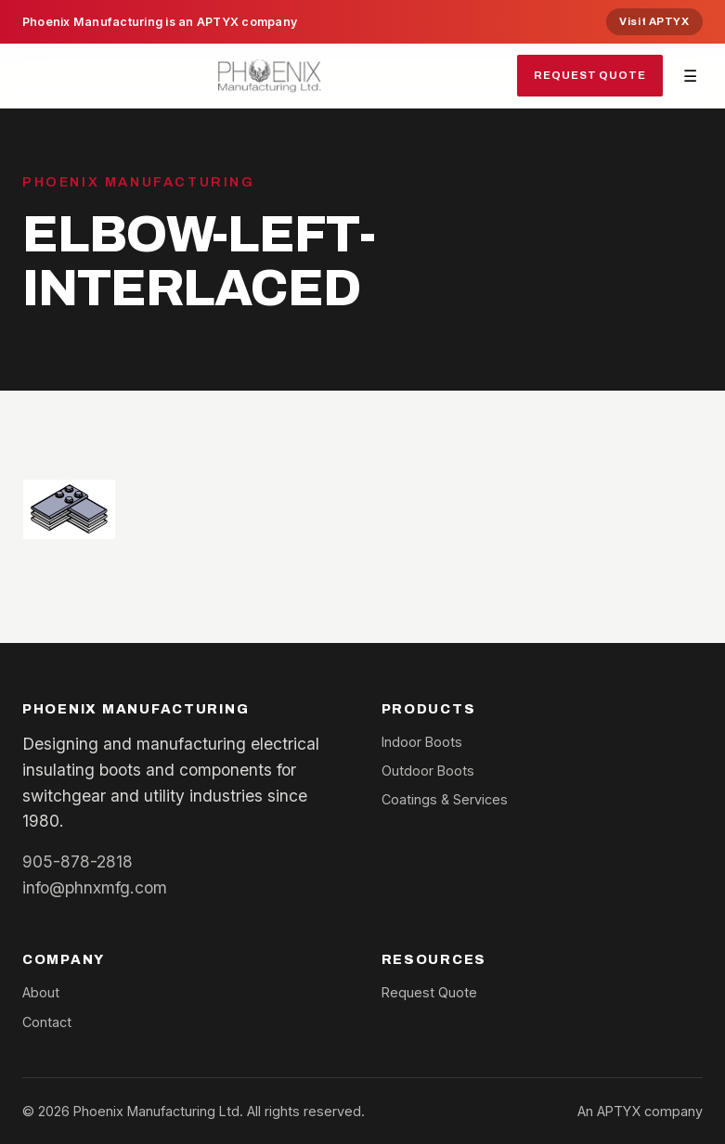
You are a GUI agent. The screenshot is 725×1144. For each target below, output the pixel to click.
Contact (46, 1022)
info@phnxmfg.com (94, 887)
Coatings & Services (445, 799)
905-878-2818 (77, 861)
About (40, 992)
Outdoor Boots (428, 770)
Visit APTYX (654, 21)
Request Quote (590, 75)
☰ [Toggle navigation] (690, 75)
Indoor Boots (422, 742)
